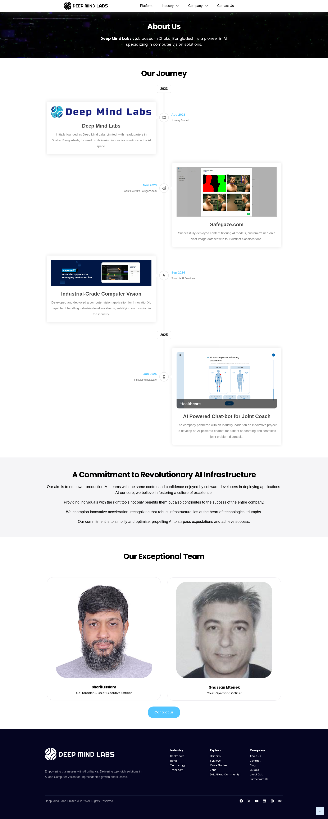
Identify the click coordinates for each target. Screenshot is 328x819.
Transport (176, 770)
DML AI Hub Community (225, 774)
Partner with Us (259, 779)
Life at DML (256, 774)
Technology (178, 765)
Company (198, 6)
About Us (255, 756)
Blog (253, 765)
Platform (146, 6)
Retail (173, 760)
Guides (254, 770)
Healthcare (177, 756)
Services (215, 760)
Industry (170, 6)
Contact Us (225, 6)
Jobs (213, 770)
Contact (255, 760)
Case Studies (218, 765)
